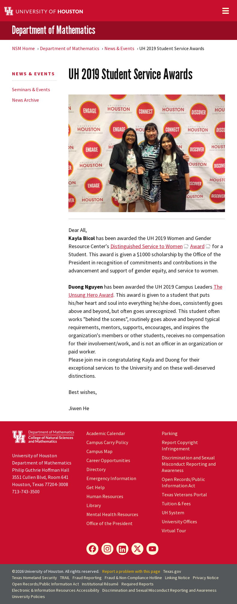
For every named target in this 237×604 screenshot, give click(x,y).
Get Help (95, 487)
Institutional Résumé (100, 584)
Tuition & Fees (176, 503)
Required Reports (138, 584)
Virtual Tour (174, 530)
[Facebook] (92, 549)
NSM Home (23, 48)
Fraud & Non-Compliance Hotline (133, 577)
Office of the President (109, 523)
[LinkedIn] (122, 549)
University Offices (179, 521)
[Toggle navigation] (225, 11)
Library (93, 505)
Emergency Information (111, 478)
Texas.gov (172, 571)
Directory (96, 469)
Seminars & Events (31, 89)
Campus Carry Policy (107, 442)
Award (197, 246)
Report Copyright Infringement (180, 445)
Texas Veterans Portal (184, 494)
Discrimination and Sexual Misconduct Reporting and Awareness (189, 464)
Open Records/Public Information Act (183, 482)
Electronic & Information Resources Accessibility (55, 590)
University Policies (28, 596)
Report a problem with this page (131, 571)
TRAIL (65, 577)
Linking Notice (177, 577)
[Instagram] (107, 549)
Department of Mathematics (53, 30)
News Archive (25, 100)
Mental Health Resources (112, 514)
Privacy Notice (206, 577)
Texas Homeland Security (34, 577)
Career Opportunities (108, 460)
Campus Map (99, 451)
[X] (137, 549)
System (173, 512)
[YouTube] (152, 549)
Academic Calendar (105, 433)
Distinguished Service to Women (146, 246)
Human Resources (104, 496)
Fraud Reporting (87, 577)
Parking (170, 433)
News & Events (119, 48)
